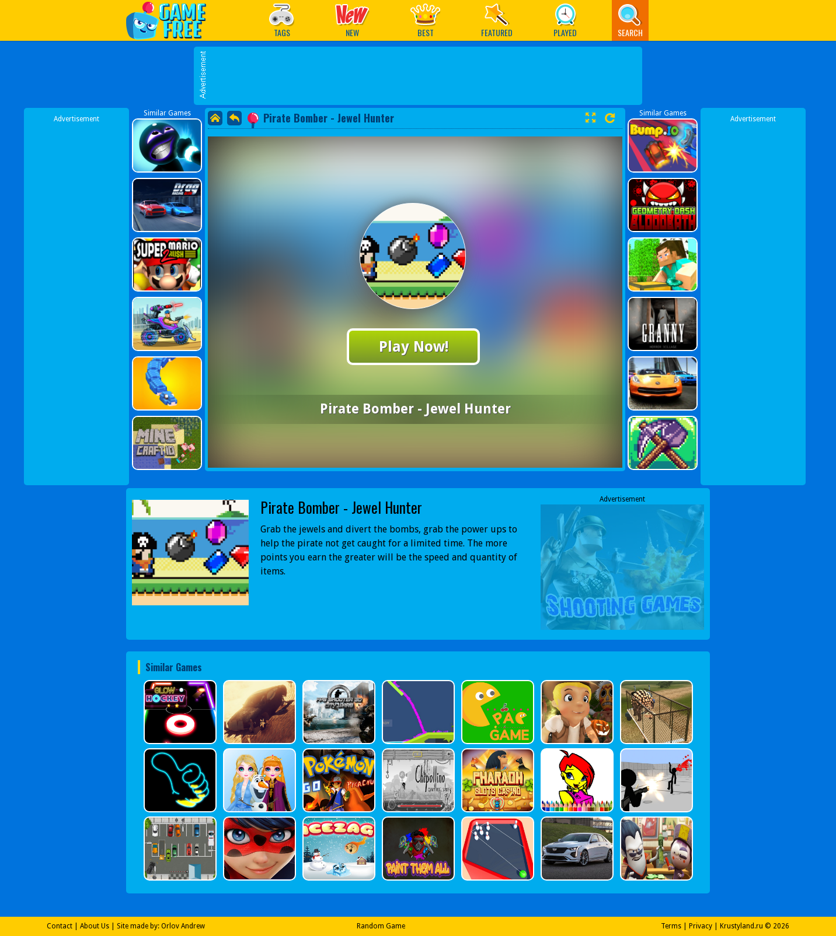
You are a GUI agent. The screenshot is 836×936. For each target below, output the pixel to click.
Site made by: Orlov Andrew (161, 926)
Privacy (700, 926)
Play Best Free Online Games (172, 20)
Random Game (381, 926)
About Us (94, 926)
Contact (59, 926)
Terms (671, 926)
